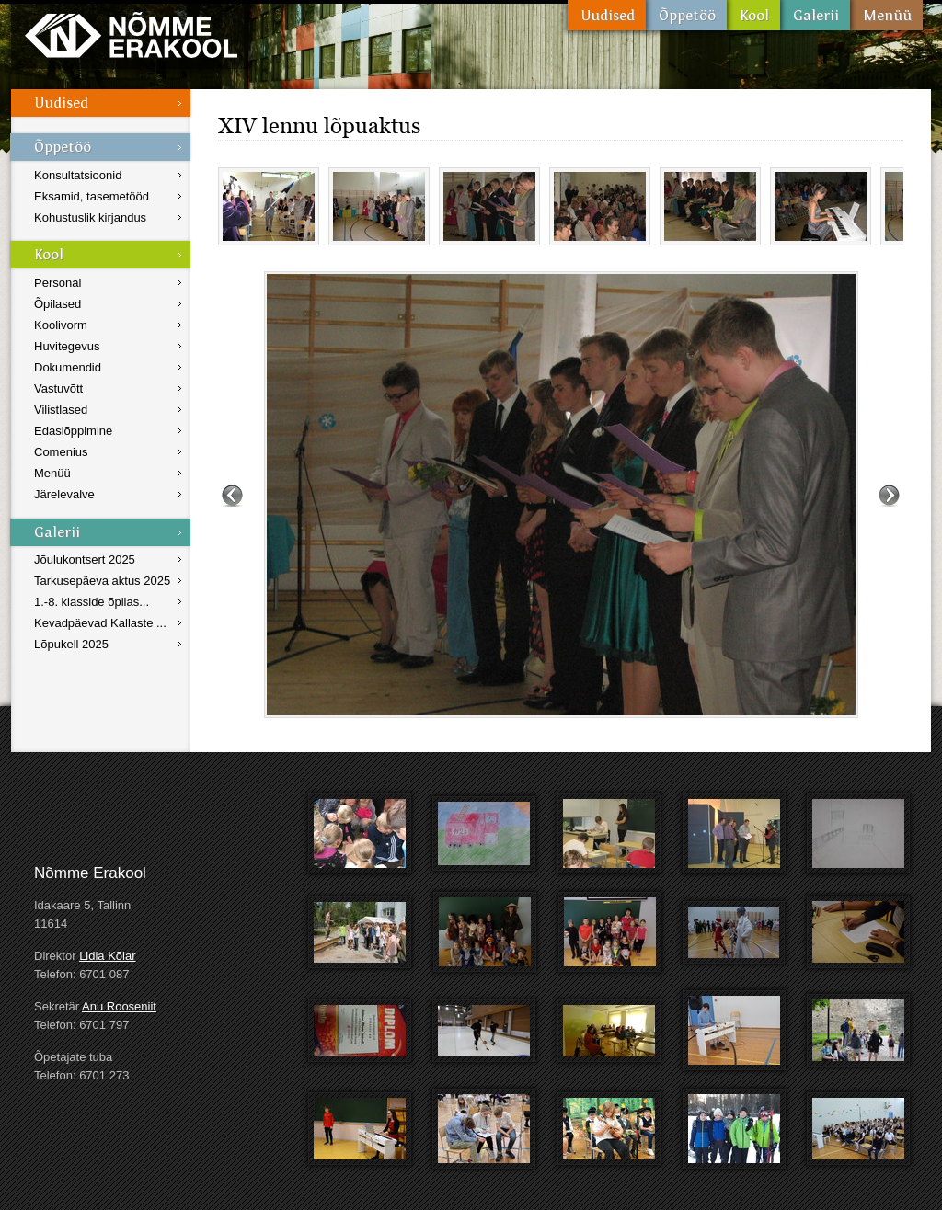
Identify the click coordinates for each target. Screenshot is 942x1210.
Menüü (886, 15)
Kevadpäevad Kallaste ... (100, 623)
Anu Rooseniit (119, 1006)
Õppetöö (686, 15)
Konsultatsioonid (77, 175)
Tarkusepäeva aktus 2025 (102, 581)
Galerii (815, 15)
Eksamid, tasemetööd (91, 196)
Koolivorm (60, 325)
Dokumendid (67, 367)
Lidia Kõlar (107, 956)
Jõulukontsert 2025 (84, 559)
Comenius (61, 452)
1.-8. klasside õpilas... (91, 602)
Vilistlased (60, 410)
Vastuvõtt (58, 388)
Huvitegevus (67, 346)
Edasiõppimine (73, 431)
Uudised (607, 15)
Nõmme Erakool (131, 34)
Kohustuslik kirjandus (90, 217)
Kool (753, 15)
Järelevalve (64, 494)
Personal (57, 283)
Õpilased (57, 304)
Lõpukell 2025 (71, 644)
